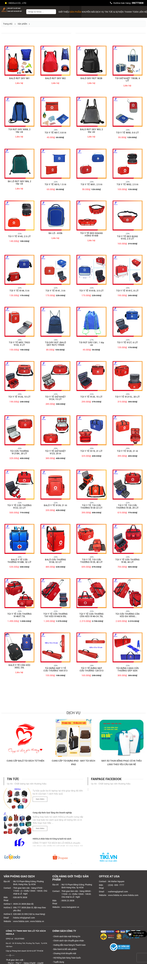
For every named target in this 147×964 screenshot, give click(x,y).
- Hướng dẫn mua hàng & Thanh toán (69, 945)
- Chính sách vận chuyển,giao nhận (68, 940)
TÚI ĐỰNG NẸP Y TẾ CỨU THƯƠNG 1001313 (55, 669)
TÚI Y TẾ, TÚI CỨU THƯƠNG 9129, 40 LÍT (91, 560)
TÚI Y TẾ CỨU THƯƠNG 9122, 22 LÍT (19, 506)
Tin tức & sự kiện (114, 11)
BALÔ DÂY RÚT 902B (91, 78)
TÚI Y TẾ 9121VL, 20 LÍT (127, 396)
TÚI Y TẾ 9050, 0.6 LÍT (127, 132)
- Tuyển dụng (58, 962)
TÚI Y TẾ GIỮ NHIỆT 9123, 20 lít (55, 452)
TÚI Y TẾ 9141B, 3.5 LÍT (91, 290)
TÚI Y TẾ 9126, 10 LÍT (19, 396)
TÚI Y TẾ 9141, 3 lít (55, 290)
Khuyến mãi (88, 11)
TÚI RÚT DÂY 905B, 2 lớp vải (19, 130)
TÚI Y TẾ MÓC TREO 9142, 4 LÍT (19, 343)
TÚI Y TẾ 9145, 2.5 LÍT (19, 236)
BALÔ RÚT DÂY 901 (19, 78)
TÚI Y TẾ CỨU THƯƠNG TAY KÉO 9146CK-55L (55, 615)
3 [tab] (79, 771)
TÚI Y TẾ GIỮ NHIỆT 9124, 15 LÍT (55, 397)
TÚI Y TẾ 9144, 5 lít (19, 290)
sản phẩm (136, 934)
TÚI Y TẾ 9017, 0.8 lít (55, 132)
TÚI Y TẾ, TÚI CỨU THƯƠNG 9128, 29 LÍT (127, 506)
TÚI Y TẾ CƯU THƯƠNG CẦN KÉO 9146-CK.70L (91, 615)
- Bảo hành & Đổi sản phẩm (64, 949)
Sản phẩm (75, 11)
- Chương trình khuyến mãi (64, 953)
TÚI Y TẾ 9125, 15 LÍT (91, 396)
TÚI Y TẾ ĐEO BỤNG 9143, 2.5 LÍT (127, 237)
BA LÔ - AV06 (55, 233)
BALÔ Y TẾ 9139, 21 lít (55, 505)
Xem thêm (40, 802)
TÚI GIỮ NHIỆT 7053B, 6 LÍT (127, 79)
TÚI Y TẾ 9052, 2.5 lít (127, 184)
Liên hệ (19, 83)
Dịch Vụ (99, 11)
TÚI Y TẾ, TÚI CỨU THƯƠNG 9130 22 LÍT (91, 506)
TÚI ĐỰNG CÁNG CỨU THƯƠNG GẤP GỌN (127, 669)
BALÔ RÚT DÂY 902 (55, 78)
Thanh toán (131, 11)
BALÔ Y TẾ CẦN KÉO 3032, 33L (19, 666)
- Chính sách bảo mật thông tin (66, 936)
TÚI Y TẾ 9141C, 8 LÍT (127, 290)
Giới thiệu (63, 11)
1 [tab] (70, 771)
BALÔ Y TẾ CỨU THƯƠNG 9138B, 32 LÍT (19, 560)
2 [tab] (75, 771)
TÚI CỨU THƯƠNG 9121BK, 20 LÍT (19, 452)
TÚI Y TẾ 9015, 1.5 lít (55, 184)
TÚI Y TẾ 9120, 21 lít (127, 451)
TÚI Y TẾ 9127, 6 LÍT (127, 342)
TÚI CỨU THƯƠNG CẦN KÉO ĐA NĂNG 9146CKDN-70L (128, 615)
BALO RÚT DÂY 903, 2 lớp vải (91, 130)
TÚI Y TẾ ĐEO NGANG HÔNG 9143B (91, 234)
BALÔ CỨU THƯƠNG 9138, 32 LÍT (55, 560)
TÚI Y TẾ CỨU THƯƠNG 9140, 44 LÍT (127, 560)
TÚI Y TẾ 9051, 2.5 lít (91, 184)
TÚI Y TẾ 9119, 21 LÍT (91, 451)
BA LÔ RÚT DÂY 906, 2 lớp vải (19, 182)
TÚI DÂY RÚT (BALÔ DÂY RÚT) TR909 (55, 343)
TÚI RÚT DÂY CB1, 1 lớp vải (91, 343)
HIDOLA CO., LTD (15, 3)
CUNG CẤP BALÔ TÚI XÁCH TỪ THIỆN (121, 760)
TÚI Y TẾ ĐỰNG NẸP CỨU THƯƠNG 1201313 (91, 669)
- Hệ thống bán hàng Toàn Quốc (66, 957)
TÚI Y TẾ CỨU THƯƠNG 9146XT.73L (19, 615)
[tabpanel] (25, 743)
